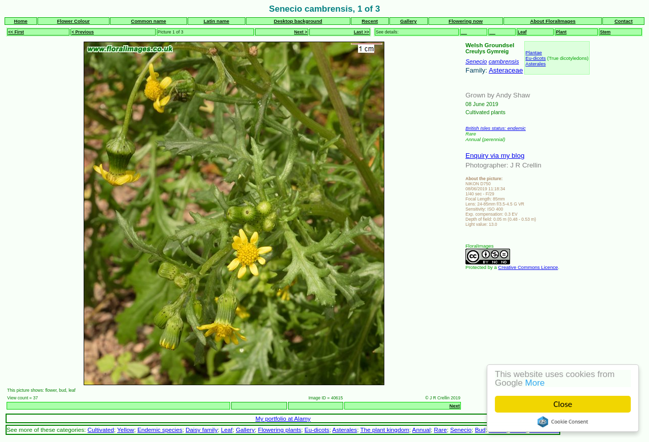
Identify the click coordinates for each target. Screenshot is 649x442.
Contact (624, 21)
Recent (370, 21)
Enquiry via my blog (494, 155)
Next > (300, 32)
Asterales (535, 63)
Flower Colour (73, 21)
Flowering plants (279, 429)
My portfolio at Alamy (283, 418)
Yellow (125, 429)
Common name (148, 21)
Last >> (361, 32)
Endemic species (160, 429)
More (535, 383)
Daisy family (202, 429)
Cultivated (101, 429)
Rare (440, 429)
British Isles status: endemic (495, 128)
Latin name (216, 21)
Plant (561, 32)
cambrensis (504, 61)
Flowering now (466, 21)
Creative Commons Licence (528, 267)
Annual (421, 429)
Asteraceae (506, 70)
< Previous (82, 32)
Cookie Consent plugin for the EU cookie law (562, 421)
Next (454, 406)
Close (563, 404)
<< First (16, 32)
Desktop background (298, 21)
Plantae (533, 52)
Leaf (522, 32)
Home (20, 21)
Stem (605, 32)
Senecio (476, 61)
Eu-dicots (535, 58)
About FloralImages (553, 21)
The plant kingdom (384, 429)
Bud (480, 429)
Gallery (408, 21)
